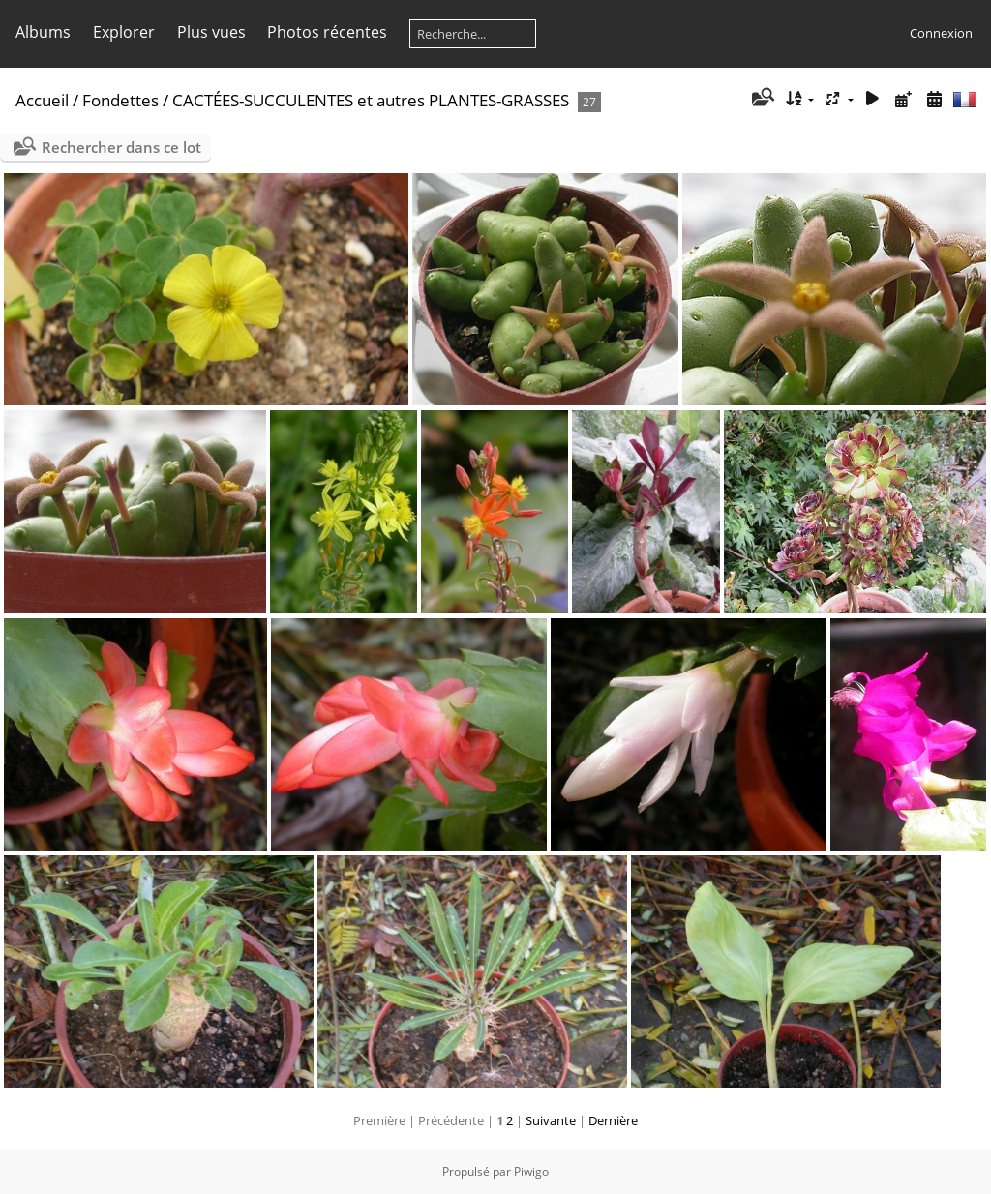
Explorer (124, 32)
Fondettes (120, 100)
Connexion (941, 33)
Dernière (613, 1120)
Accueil (42, 100)
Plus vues (211, 32)
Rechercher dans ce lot (121, 147)
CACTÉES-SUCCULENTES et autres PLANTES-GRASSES (370, 100)
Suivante (551, 1120)
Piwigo (531, 1171)
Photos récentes (327, 32)
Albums (43, 32)
